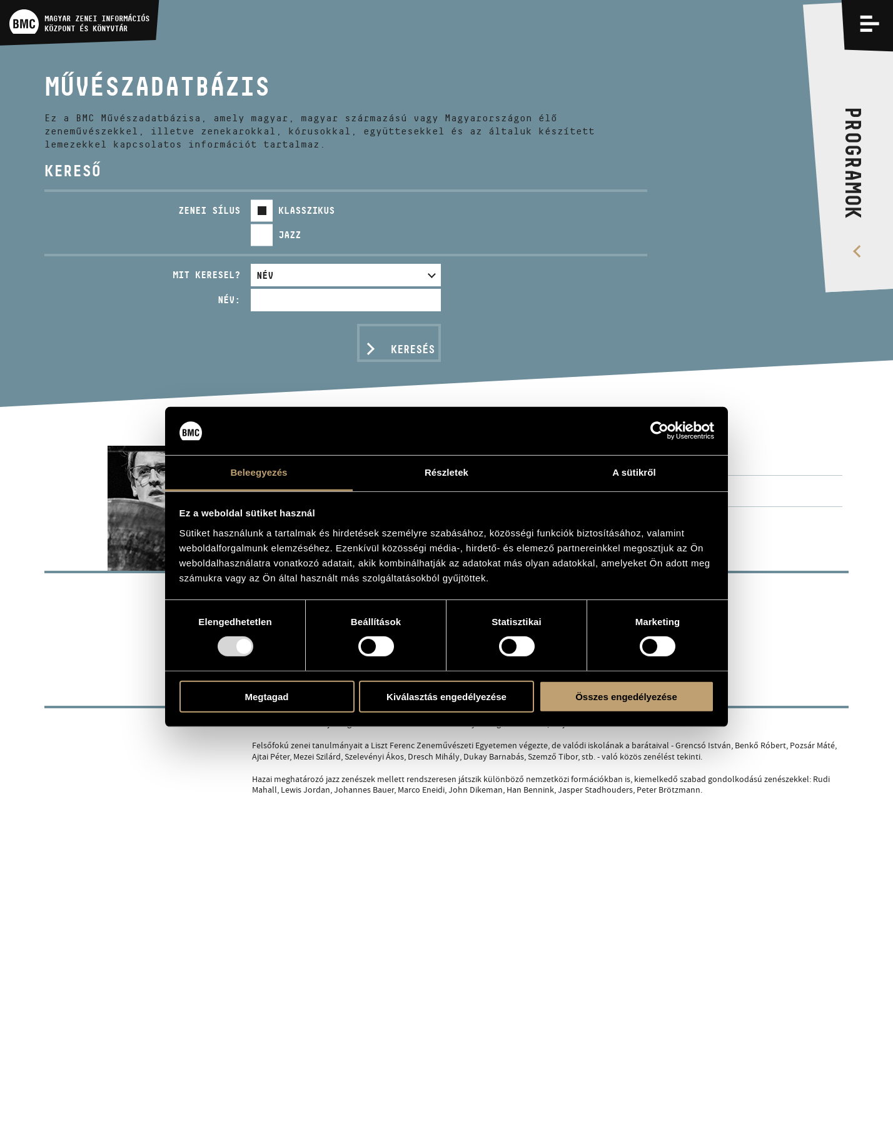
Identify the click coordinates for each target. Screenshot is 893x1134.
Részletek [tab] (446, 472)
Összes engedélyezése (626, 696)
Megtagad (266, 696)
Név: (229, 300)
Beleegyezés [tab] (258, 472)
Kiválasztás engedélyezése (446, 696)
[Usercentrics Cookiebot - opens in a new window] (659, 430)
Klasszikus (306, 210)
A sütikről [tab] (634, 472)
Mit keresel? (206, 275)
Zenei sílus (209, 210)
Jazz (289, 235)
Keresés (413, 349)
